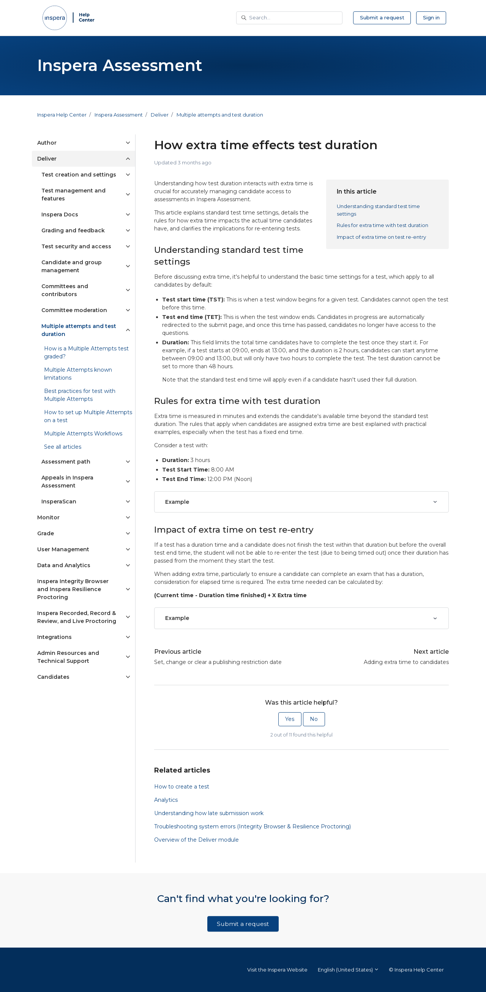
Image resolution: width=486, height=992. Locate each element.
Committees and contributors (64, 290)
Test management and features (73, 194)
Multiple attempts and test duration (220, 115)
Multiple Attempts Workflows (83, 433)
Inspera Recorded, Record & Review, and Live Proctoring (76, 617)
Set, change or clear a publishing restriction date (218, 662)
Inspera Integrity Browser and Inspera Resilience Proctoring (73, 589)
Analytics (166, 799)
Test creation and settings (78, 174)
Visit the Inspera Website (277, 970)
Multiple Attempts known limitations (78, 373)
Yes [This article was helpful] (289, 719)
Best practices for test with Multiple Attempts (79, 395)
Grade (45, 533)
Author (47, 142)
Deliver (160, 115)
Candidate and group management (71, 266)
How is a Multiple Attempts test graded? (86, 352)
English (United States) (348, 970)
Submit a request (382, 17)
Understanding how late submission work (209, 813)
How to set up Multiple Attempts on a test (88, 416)
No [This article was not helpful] (314, 719)
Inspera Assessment (119, 115)
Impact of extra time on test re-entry (381, 237)
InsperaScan (58, 501)
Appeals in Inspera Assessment (67, 481)
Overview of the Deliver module (196, 839)
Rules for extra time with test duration (382, 225)
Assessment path (65, 461)
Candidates (53, 676)
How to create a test (181, 786)
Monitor (48, 517)
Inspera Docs (59, 214)
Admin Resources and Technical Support (68, 657)
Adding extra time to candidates (406, 662)
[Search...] (289, 18)
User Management (63, 549)
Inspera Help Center (62, 115)
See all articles (62, 446)
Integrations (54, 637)
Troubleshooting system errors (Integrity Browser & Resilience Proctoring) (252, 826)
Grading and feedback (73, 230)
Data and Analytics (63, 565)
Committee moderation (74, 310)
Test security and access (76, 246)
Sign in (431, 17)
